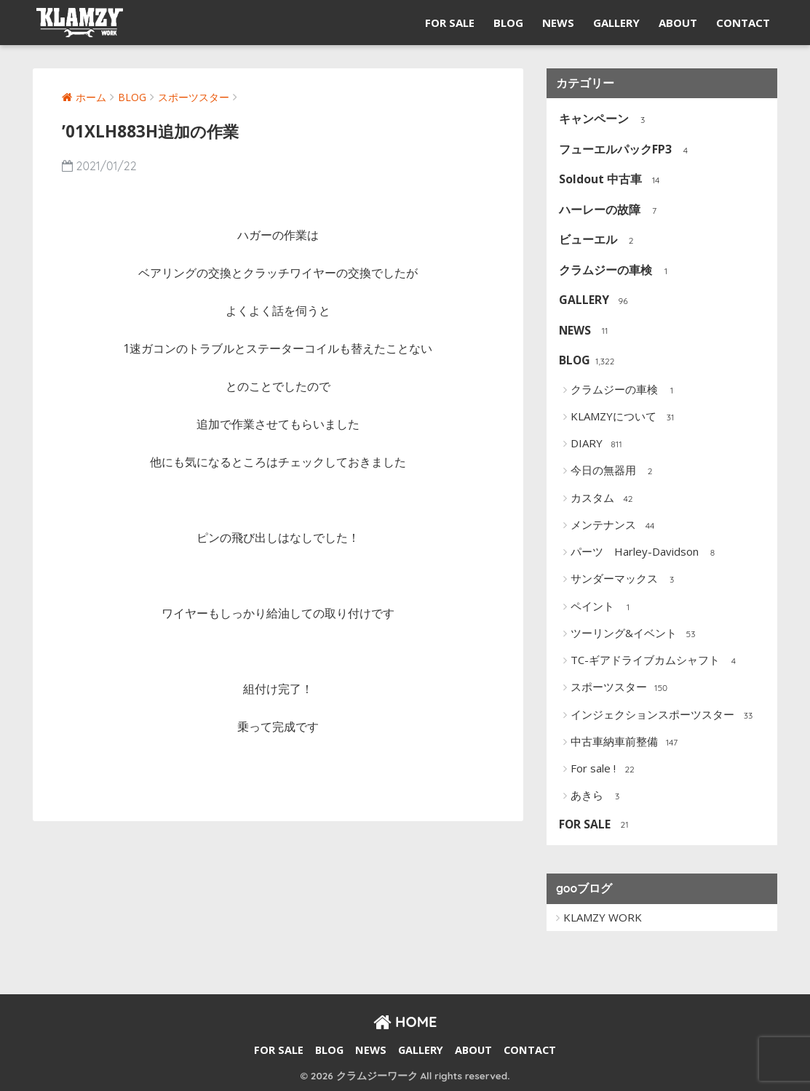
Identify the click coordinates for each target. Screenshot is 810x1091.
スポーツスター (620, 688)
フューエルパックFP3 (626, 150)
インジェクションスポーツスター (664, 715)
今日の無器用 (615, 471)
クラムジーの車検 (617, 271)
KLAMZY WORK (602, 917)
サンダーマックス (625, 579)
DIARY (598, 444)
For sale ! (604, 769)
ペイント (604, 607)
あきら (598, 796)
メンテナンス (615, 526)
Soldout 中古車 (611, 180)
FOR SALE (450, 22)
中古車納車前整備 (625, 742)
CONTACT (743, 22)
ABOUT (678, 22)
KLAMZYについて (625, 417)
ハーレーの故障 (611, 210)
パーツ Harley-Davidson (646, 553)
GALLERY (616, 22)
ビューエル (599, 240)
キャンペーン (605, 120)
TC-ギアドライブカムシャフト (656, 661)
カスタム (604, 499)
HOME (405, 1021)
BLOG (508, 22)
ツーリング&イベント (635, 634)
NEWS (558, 22)
